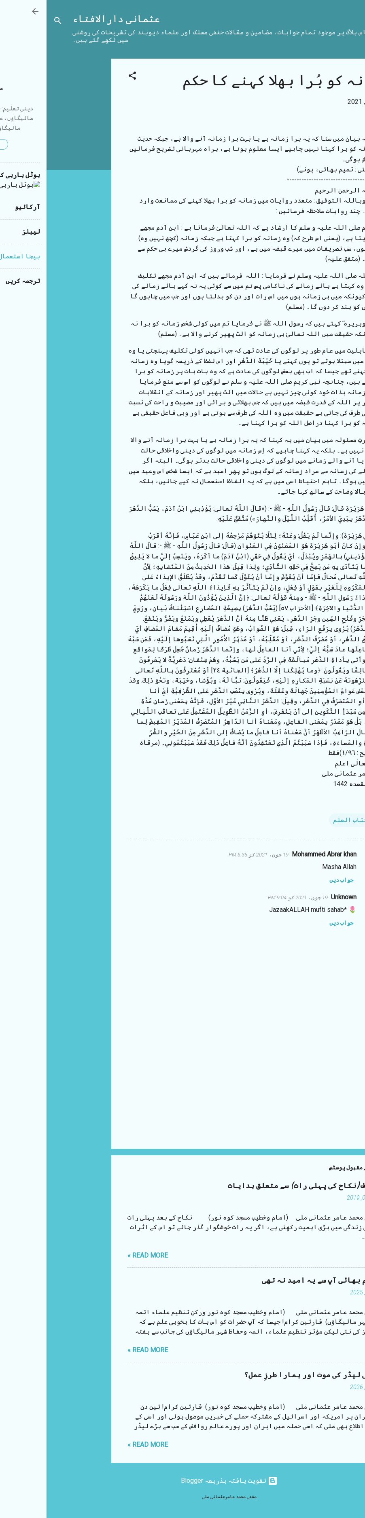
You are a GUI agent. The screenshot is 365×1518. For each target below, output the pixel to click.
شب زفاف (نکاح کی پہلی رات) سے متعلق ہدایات (261, 1186)
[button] (86, 77)
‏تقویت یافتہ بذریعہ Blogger (182, 1480)
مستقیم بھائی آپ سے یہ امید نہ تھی (278, 1280)
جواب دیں (295, 880)
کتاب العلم (303, 820)
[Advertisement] (32, 180)
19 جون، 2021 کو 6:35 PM (212, 855)
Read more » (101, 1255)
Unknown (297, 897)
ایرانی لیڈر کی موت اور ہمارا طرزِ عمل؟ (269, 1375)
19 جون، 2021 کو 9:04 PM (251, 897)
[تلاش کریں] (11, 22)
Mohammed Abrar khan (277, 854)
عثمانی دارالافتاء (69, 19)
